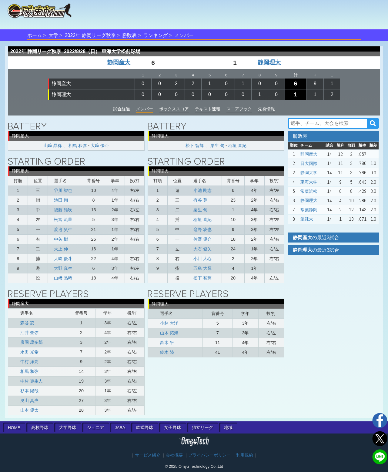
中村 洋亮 (29, 361)
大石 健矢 (202, 248)
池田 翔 (61, 200)
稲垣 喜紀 (237, 145)
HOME (14, 427)
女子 (172, 427)
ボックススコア (174, 108)
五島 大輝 (202, 268)
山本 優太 (29, 410)
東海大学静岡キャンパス (323, 182)
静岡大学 (308, 172)
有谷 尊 (200, 200)
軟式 (144, 427)
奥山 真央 (29, 400)
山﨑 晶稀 (53, 145)
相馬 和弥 (78, 145)
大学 (53, 35)
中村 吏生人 (31, 381)
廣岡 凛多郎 (31, 342)
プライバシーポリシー (209, 455)
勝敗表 (129, 35)
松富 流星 (63, 219)
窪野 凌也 (202, 229)
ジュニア (95, 427)
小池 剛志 (202, 190)
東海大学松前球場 (121, 51)
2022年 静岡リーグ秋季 (90, 35)
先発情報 (266, 108)
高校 (39, 427)
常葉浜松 (308, 191)
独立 (202, 427)
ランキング (155, 35)
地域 (228, 427)
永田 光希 (29, 352)
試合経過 (121, 108)
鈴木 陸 (167, 352)
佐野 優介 (202, 239)
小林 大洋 (169, 323)
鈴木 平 (167, 342)
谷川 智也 (63, 190)
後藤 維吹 (63, 209)
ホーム (34, 35)
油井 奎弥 (29, 332)
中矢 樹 (61, 239)
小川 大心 (202, 258)
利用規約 (244, 455)
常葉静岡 (308, 210)
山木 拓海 (169, 332)
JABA (120, 427)
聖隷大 (306, 219)
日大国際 (308, 163)
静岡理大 (269, 62)
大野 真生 (63, 268)
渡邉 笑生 (63, 229)
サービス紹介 (147, 455)
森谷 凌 (27, 322)
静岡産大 (118, 62)
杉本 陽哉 (29, 390)
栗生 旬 (217, 145)
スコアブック (239, 108)
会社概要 (174, 455)
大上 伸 (61, 248)
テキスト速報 (207, 108)
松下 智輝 (195, 145)
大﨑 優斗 (100, 145)
